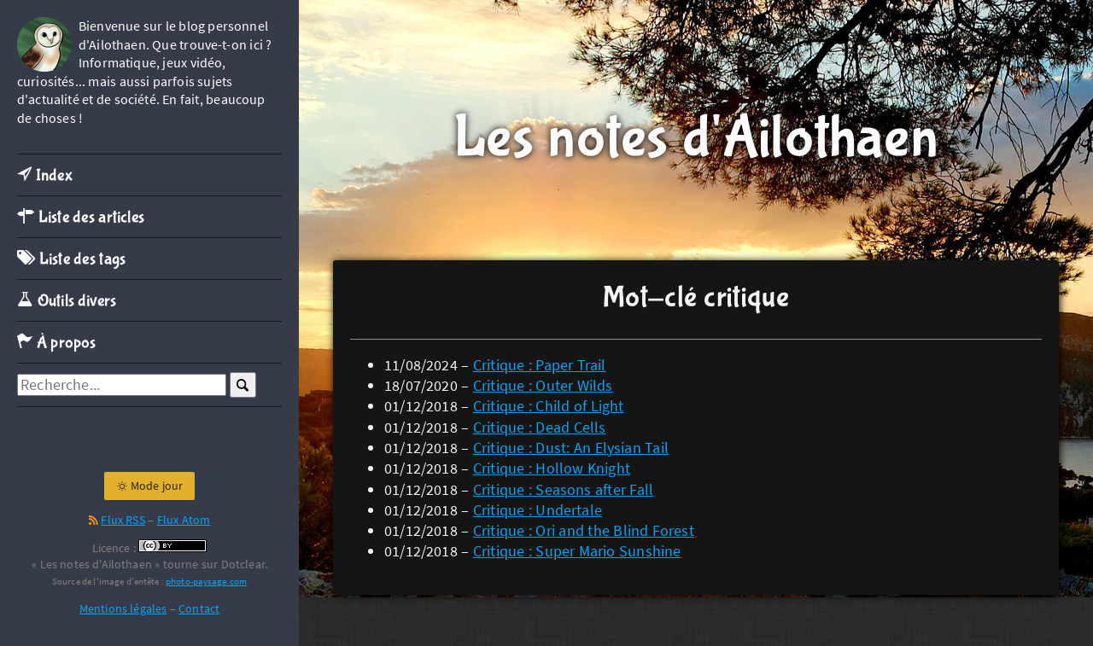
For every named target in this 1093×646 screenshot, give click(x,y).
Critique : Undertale (537, 510)
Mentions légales (123, 608)
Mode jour (150, 485)
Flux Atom (183, 519)
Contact (198, 608)
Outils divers (67, 301)
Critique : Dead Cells (539, 427)
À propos (56, 342)
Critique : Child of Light (548, 406)
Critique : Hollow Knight (551, 468)
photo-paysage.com (206, 581)
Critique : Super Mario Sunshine (577, 551)
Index (45, 175)
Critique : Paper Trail (539, 365)
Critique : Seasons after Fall (563, 489)
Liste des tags (71, 259)
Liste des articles (80, 217)
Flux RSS (122, 519)
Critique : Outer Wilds (543, 385)
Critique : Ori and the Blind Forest (583, 530)
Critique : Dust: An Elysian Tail (571, 447)
